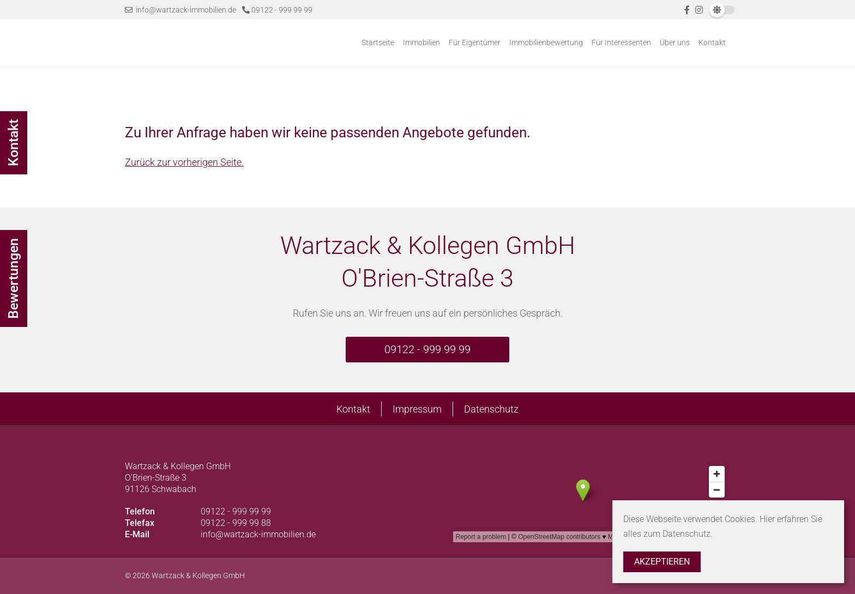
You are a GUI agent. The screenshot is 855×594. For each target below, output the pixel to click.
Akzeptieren (662, 561)
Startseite (378, 42)
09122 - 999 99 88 (236, 523)
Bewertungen (13, 278)
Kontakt (712, 42)
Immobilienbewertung (546, 42)
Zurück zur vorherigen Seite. (184, 162)
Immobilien (421, 42)
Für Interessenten (621, 42)
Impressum (417, 409)
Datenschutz (491, 409)
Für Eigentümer (475, 42)
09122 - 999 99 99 (277, 9)
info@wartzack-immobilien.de (180, 9)
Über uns (675, 42)
